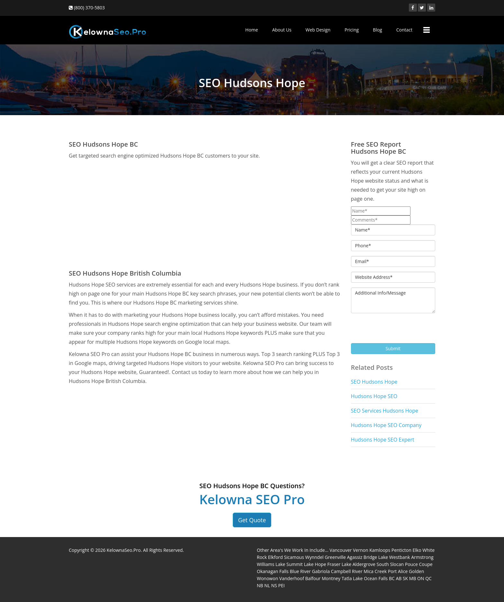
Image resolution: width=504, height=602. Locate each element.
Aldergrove (364, 564)
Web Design (318, 30)
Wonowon (267, 578)
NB (260, 585)
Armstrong (422, 557)
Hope (320, 564)
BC (392, 578)
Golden (416, 571)
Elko (416, 550)
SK (405, 578)
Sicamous (294, 557)
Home (251, 30)
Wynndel (314, 557)
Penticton (401, 550)
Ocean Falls (376, 578)
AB (398, 578)
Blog (377, 30)
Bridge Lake (376, 557)
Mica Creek (375, 571)
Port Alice (398, 571)
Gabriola (321, 571)
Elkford (275, 557)
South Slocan (390, 564)
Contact (404, 30)
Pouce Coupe (419, 564)
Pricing (352, 30)
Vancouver (340, 550)
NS (274, 585)
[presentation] (400, 330)
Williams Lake (271, 564)
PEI (281, 585)
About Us (282, 30)
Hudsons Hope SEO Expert (382, 439)
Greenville (335, 557)
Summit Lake (300, 564)
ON (420, 578)
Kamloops (379, 550)
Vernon (360, 550)
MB (412, 578)
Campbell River (347, 571)
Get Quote (252, 520)
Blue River (300, 571)
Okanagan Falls (273, 571)
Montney (331, 578)
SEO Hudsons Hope (374, 381)
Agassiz (355, 557)
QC (428, 578)
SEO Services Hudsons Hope (384, 410)
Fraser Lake (339, 564)
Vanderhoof (291, 578)
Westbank (399, 557)
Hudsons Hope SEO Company (386, 425)
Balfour (313, 578)
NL (267, 585)
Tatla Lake (352, 578)
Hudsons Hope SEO (374, 396)
